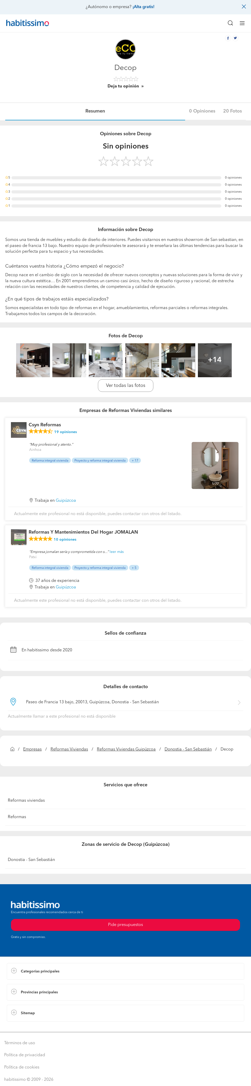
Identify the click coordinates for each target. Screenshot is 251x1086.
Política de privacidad (24, 1055)
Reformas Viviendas (69, 749)
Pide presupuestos (125, 925)
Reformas (17, 817)
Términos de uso (19, 1043)
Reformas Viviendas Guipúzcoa (126, 749)
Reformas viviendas (26, 801)
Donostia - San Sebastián (188, 749)
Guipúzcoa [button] (66, 501)
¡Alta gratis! (143, 7)
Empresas (32, 749)
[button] (125, 971)
